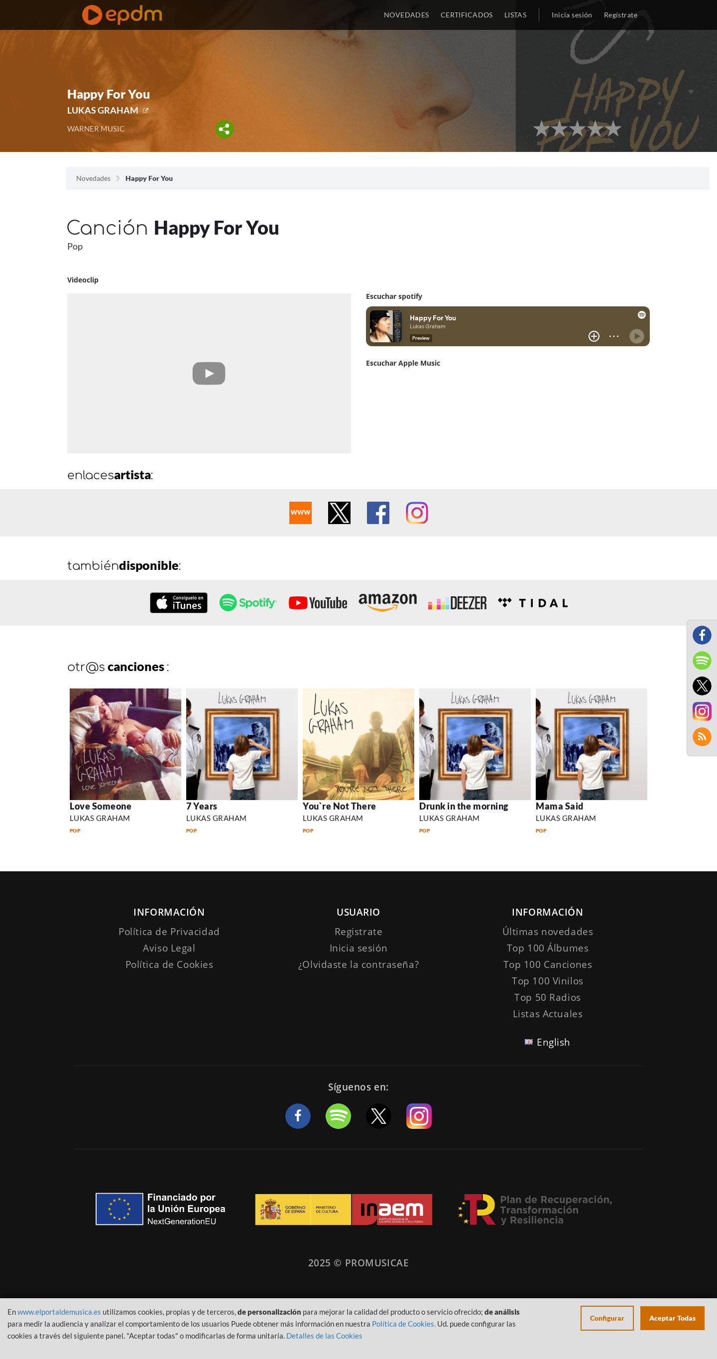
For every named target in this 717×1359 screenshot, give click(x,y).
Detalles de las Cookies (324, 1335)
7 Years (202, 806)
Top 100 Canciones (548, 964)
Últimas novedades (548, 931)
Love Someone (100, 806)
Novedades (93, 178)
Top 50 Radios (547, 997)
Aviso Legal (169, 948)
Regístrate (620, 14)
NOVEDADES (406, 14)
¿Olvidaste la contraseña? (358, 964)
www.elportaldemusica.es (59, 1311)
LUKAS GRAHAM (102, 110)
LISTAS (515, 14)
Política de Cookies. (404, 1323)
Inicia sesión (572, 14)
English (554, 1042)
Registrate (359, 931)
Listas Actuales (548, 1013)
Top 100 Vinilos (548, 980)
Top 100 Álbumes (548, 948)
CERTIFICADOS (467, 14)
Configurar (607, 1318)
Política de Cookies (169, 964)
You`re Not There (339, 806)
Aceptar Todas (672, 1318)
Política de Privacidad (169, 931)
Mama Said (560, 806)
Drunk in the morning (463, 806)
